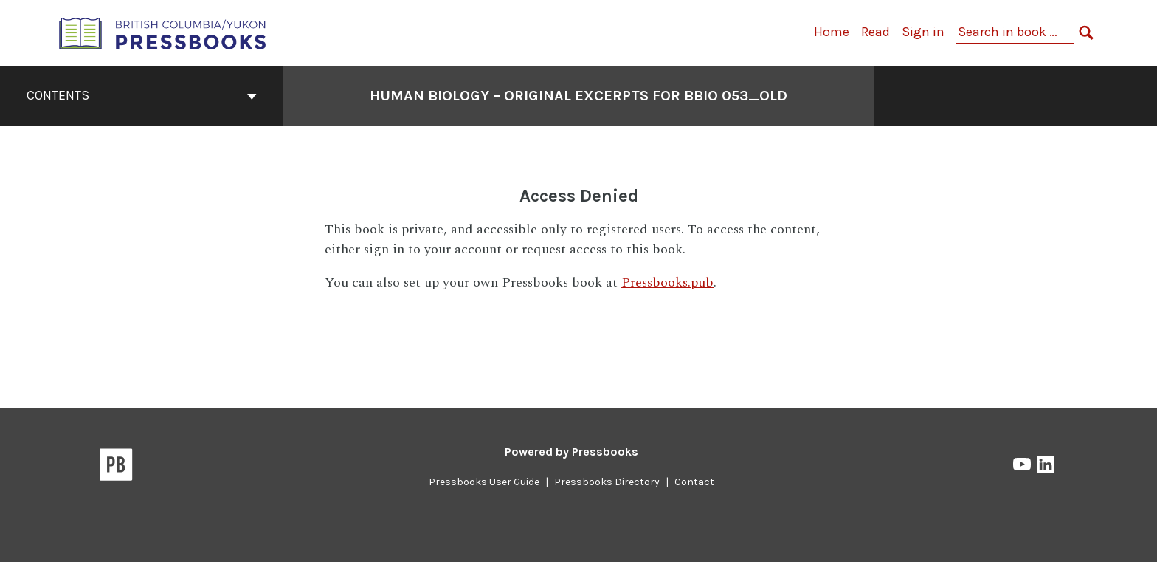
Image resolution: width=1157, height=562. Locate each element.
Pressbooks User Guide (484, 482)
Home (831, 32)
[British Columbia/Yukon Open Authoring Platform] (163, 32)
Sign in (923, 32)
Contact (694, 482)
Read (875, 32)
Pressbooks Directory (607, 482)
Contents (142, 95)
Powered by (571, 452)
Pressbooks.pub (667, 282)
